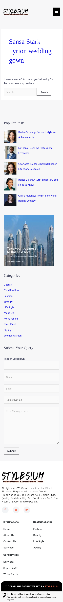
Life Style (9, 307)
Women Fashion (13, 335)
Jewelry (8, 301)
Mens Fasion (11, 318)
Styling (8, 329)
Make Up (9, 312)
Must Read (10, 324)
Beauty (8, 284)
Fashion (8, 295)
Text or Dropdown (14, 358)
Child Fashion (11, 290)
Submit (11, 450)
